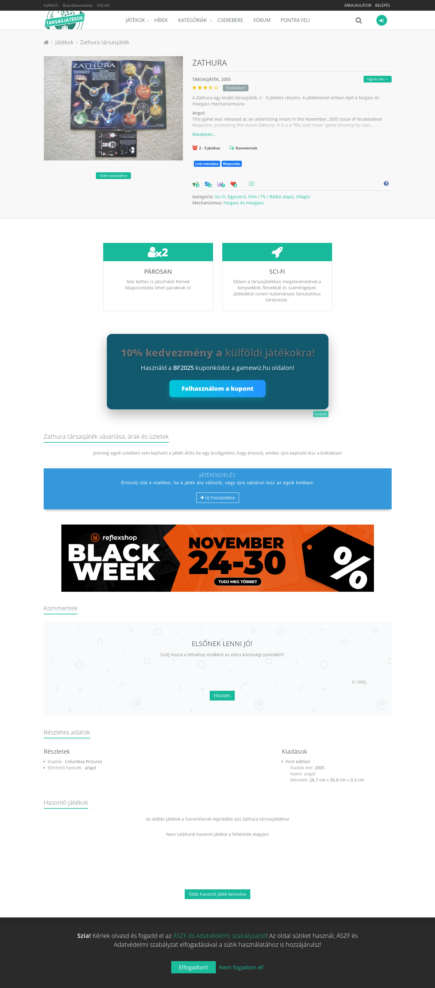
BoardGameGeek (77, 5)
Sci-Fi (220, 196)
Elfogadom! (193, 967)
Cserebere (230, 20)
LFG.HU (103, 5)
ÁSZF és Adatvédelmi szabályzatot (219, 935)
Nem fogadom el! (241, 967)
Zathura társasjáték (104, 42)
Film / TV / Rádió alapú (271, 196)
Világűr (303, 196)
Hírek (161, 20)
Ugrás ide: (377, 79)
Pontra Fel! (295, 20)
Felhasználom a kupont (217, 388)
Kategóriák (193, 20)
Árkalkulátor (357, 5)
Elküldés (222, 695)
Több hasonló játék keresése (217, 894)
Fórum (261, 20)
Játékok (135, 20)
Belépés (382, 5)
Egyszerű (237, 196)
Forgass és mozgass (243, 203)
